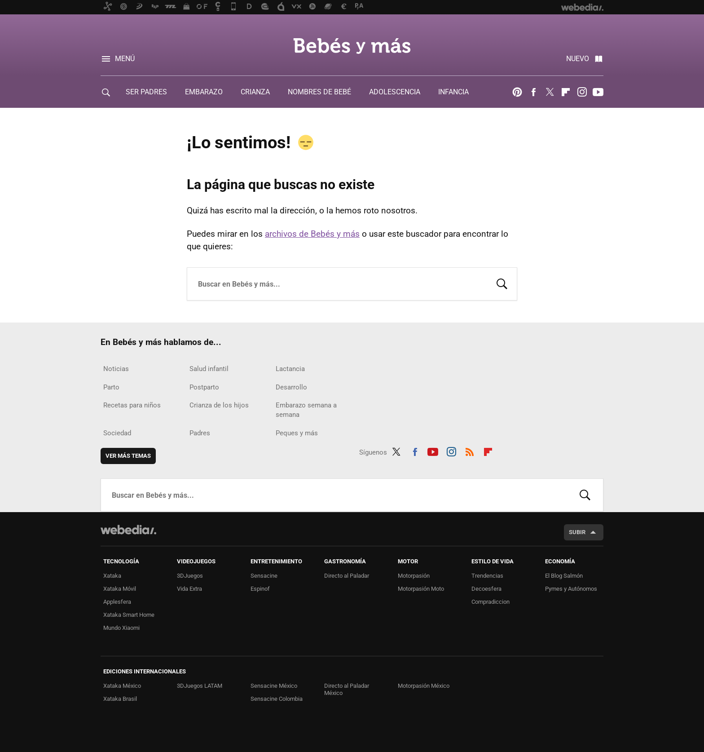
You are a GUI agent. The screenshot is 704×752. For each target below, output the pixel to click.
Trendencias (487, 575)
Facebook (533, 92)
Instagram (581, 92)
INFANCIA (453, 92)
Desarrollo (291, 387)
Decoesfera (486, 588)
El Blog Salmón (564, 575)
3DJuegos (190, 575)
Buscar (502, 283)
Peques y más (297, 433)
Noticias (116, 369)
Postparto (204, 387)
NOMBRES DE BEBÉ (319, 92)
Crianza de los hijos (219, 405)
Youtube (598, 92)
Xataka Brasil (120, 698)
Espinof (260, 588)
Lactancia (290, 369)
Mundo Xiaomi (121, 627)
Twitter (549, 92)
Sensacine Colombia (277, 698)
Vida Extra (189, 588)
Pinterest (517, 92)
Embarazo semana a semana (306, 410)
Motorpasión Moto (421, 588)
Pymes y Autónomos (571, 588)
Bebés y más (352, 46)
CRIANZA (255, 92)
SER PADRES (146, 92)
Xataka (112, 575)
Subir (577, 532)
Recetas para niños (132, 405)
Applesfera (117, 601)
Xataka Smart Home (128, 614)
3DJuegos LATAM (199, 685)
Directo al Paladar (346, 575)
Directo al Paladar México (346, 689)
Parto (111, 387)
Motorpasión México (423, 685)
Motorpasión (414, 575)
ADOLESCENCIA (394, 92)
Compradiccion (490, 601)
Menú (125, 58)
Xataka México (122, 685)
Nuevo (577, 58)
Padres (199, 433)
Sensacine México (274, 685)
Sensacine (264, 575)
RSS (469, 450)
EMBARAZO (204, 92)
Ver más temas (128, 455)
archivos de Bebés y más (312, 234)
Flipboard (565, 92)
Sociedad (117, 433)
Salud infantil (209, 369)
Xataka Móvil (119, 588)
